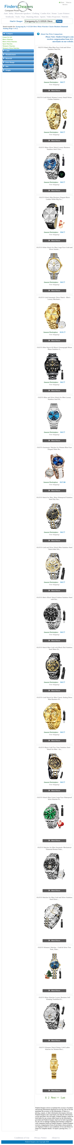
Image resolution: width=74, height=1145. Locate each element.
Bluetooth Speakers (23, 13)
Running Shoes (32, 17)
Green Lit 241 (7, 37)
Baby (11, 13)
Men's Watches (8, 39)
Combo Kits (45, 13)
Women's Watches (9, 46)
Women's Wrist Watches (11, 48)
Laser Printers (63, 13)
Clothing (35, 13)
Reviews (65, 4)
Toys (23, 17)
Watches (65, 17)
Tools (17, 17)
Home (61, 2)
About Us (56, 1138)
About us (68, 2)
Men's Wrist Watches (10, 41)
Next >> (55, 1097)
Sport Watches (7, 44)
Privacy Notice (40, 1138)
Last (63, 1097)
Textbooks (9, 17)
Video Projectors (53, 17)
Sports (42, 17)
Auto (6, 13)
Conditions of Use (21, 1138)
